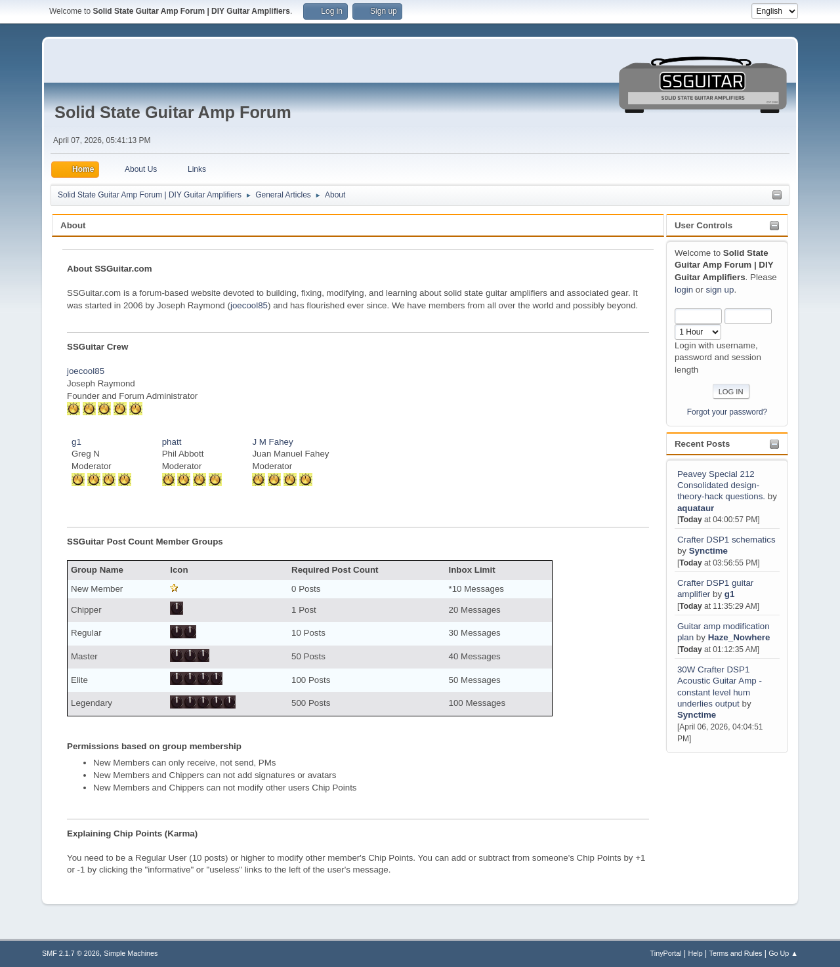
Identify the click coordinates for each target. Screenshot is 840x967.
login (684, 290)
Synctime (708, 551)
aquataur (695, 508)
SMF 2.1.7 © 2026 (71, 953)
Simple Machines (131, 953)
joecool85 (249, 305)
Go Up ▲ (783, 953)
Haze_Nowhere (739, 637)
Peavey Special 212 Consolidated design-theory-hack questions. (721, 485)
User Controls (703, 225)
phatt (172, 442)
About (73, 225)
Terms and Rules (736, 953)
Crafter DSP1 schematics (726, 540)
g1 (729, 594)
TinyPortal (666, 953)
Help (695, 953)
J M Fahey (272, 442)
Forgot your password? (727, 412)
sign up (719, 290)
